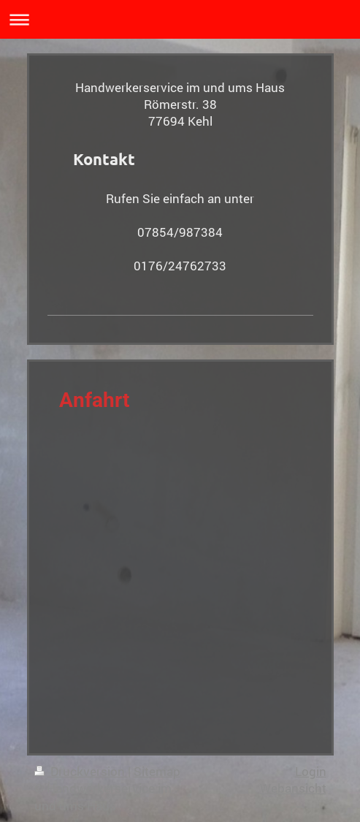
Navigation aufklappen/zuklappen (180, 19)
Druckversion (81, 771)
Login (310, 771)
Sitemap (157, 771)
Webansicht (293, 788)
